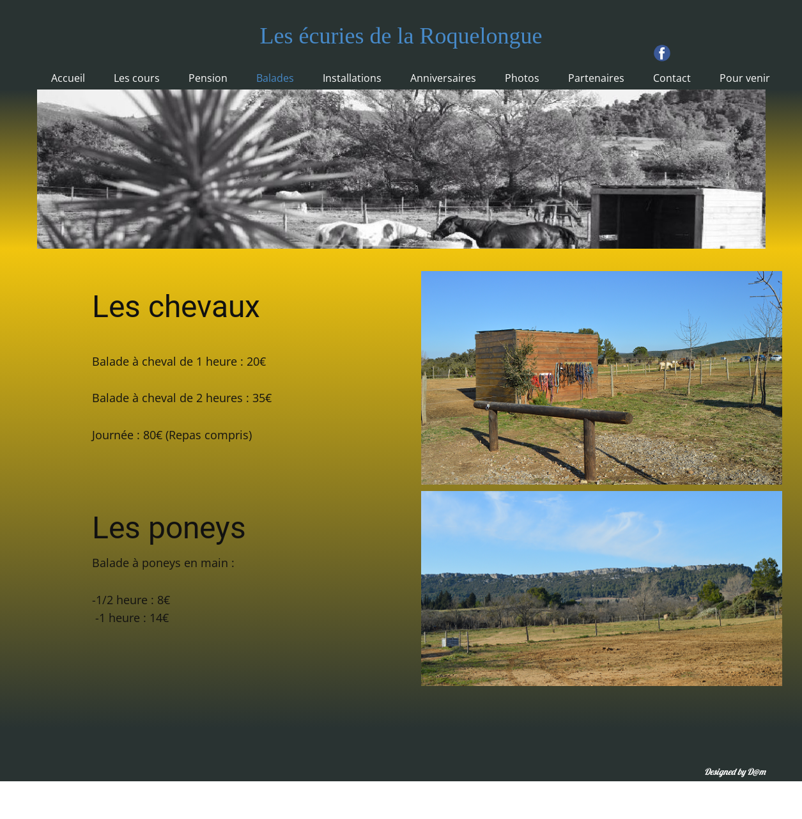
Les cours (137, 78)
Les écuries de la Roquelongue (401, 36)
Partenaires (596, 78)
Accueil (68, 78)
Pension (208, 78)
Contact (672, 78)
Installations (352, 78)
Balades (275, 78)
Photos (522, 78)
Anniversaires (443, 78)
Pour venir (745, 78)
